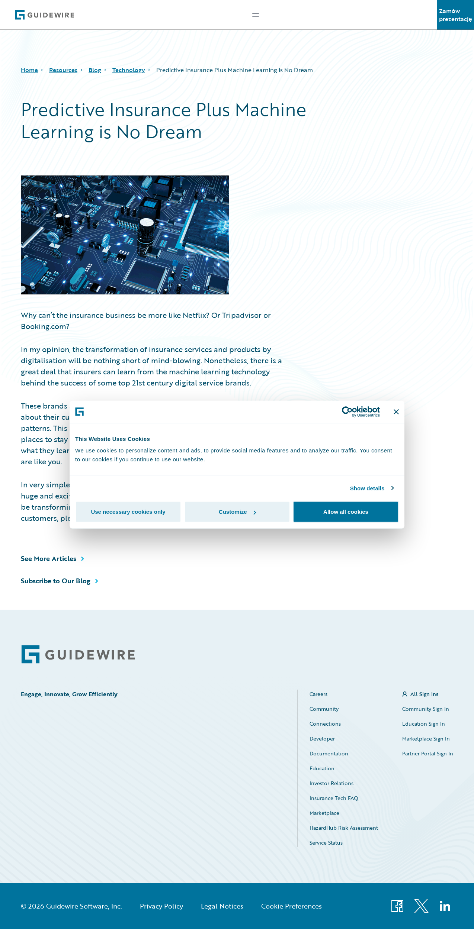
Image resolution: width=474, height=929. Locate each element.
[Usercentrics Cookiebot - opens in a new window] (347, 411)
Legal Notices (222, 906)
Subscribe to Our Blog (55, 581)
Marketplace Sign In (426, 738)
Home (29, 69)
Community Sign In (425, 709)
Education (322, 768)
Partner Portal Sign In (427, 753)
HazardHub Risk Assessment (344, 828)
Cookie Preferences (291, 906)
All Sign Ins (424, 694)
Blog (95, 69)
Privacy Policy (161, 906)
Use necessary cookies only (128, 512)
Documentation (329, 753)
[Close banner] (396, 411)
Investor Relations (331, 783)
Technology (128, 69)
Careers (318, 694)
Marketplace (324, 813)
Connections (325, 724)
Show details (367, 488)
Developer (322, 738)
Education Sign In (423, 724)
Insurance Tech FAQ (334, 798)
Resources (63, 69)
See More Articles (48, 558)
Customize (237, 512)
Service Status (326, 842)
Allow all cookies (345, 512)
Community (324, 709)
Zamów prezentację (455, 14)
